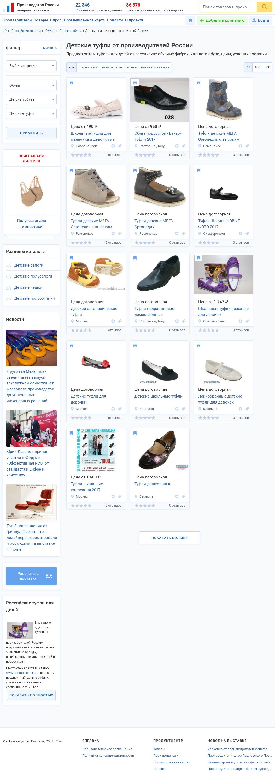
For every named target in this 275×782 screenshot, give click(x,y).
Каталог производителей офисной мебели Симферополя (240, 762)
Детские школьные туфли (158, 396)
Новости (115, 20)
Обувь (50, 31)
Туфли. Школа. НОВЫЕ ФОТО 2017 (219, 224)
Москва (79, 321)
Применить (31, 133)
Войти (260, 20)
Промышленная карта (84, 20)
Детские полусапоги (33, 276)
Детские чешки (28, 287)
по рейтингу (88, 67)
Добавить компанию (225, 20)
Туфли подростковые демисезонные (154, 311)
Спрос (56, 20)
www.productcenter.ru (21, 673)
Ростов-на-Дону (149, 146)
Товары (41, 20)
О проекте (134, 20)
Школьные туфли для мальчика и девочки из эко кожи (92, 136)
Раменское (209, 146)
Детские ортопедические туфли (94, 311)
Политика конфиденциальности (108, 755)
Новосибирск (84, 146)
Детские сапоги (28, 265)
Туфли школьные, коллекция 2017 (87, 487)
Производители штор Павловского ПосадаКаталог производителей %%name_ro (240, 755)
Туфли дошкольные (152, 484)
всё (71, 67)
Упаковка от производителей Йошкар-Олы (240, 749)
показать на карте (155, 67)
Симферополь (212, 234)
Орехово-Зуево (212, 321)
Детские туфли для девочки (88, 399)
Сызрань (144, 496)
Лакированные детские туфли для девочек (220, 399)
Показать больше (169, 538)
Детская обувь (70, 31)
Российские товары (26, 31)
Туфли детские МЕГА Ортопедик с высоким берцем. (218, 136)
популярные (112, 67)
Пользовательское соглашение (107, 749)
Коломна (144, 409)
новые (131, 67)
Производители (17, 20)
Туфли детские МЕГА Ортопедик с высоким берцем (91, 224)
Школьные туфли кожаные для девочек (223, 311)
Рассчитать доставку (34, 576)
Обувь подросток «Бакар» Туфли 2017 (158, 136)
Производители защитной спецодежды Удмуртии (240, 769)
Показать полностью (31, 695)
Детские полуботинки (34, 298)
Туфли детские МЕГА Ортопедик (153, 224)
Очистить (49, 48)
